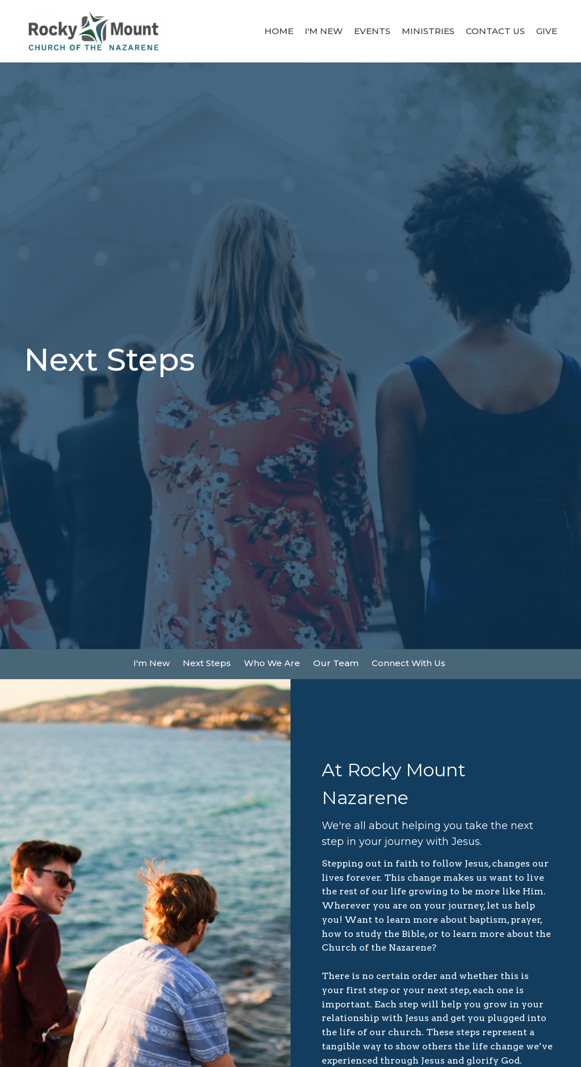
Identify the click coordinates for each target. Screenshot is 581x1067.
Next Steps (207, 663)
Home (278, 31)
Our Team (336, 663)
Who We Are (272, 663)
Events (372, 31)
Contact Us (495, 31)
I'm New (324, 31)
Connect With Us (408, 663)
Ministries (428, 31)
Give (546, 31)
